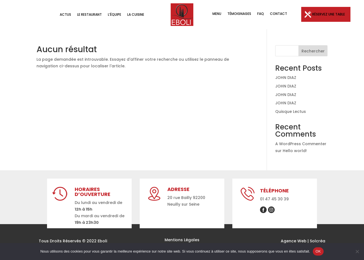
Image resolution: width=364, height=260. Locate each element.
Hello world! (295, 150)
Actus (65, 15)
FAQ (260, 14)
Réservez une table (328, 14)
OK (318, 251)
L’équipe (114, 15)
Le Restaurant (89, 15)
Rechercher (313, 51)
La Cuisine (135, 15)
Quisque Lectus (290, 111)
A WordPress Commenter (300, 144)
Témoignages (239, 14)
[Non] (357, 251)
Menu (216, 14)
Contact (278, 14)
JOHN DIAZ (285, 77)
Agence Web (293, 241)
